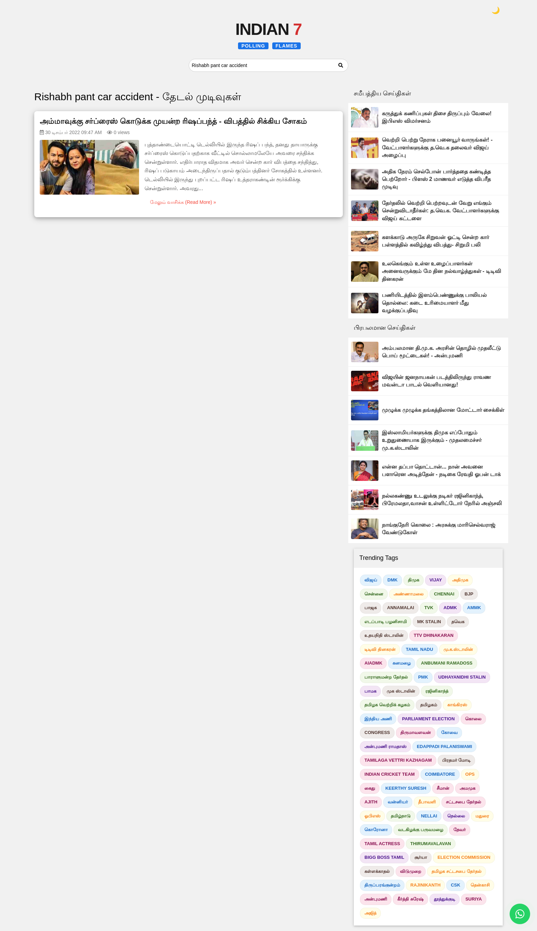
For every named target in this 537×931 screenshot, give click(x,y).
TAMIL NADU (419, 649)
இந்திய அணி (378, 718)
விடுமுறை (410, 871)
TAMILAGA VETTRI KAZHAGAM (398, 760)
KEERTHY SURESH (405, 788)
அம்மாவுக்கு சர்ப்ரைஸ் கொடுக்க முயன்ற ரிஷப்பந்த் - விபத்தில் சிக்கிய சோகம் (173, 121)
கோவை (449, 732)
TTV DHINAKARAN (433, 635)
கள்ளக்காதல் (377, 871)
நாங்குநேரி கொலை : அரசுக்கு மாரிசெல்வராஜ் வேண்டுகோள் (438, 528)
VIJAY (435, 579)
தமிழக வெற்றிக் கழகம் (387, 704)
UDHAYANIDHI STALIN (462, 677)
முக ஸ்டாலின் (401, 691)
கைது (369, 788)
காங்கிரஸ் (457, 704)
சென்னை (373, 593)
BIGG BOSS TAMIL (384, 857)
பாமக (370, 691)
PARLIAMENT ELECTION (428, 718)
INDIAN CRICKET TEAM (389, 774)
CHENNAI (444, 593)
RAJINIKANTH (425, 885)
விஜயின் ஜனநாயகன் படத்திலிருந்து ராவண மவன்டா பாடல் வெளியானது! (436, 381)
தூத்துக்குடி (444, 899)
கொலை (473, 718)
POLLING (253, 46)
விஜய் (370, 579)
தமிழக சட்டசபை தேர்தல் (456, 871)
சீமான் (443, 788)
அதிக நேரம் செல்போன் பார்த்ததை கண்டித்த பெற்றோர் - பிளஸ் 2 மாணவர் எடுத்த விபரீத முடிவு (436, 179)
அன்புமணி (375, 899)
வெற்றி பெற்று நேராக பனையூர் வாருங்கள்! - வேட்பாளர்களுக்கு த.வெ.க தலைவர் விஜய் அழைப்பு (437, 147)
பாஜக (370, 607)
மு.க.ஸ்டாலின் (458, 649)
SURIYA (473, 899)
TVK (428, 607)
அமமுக (467, 788)
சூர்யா (420, 857)
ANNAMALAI (400, 607)
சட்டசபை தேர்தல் (463, 801)
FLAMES (287, 46)
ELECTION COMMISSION (463, 857)
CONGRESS (377, 732)
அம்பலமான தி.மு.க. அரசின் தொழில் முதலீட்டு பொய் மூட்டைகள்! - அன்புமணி (441, 351)
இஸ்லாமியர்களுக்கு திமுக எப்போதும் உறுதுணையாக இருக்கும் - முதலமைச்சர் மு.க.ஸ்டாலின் (432, 440)
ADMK (450, 607)
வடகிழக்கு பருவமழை (420, 829)
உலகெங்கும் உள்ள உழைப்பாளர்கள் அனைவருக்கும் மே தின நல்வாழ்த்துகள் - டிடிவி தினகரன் (441, 271)
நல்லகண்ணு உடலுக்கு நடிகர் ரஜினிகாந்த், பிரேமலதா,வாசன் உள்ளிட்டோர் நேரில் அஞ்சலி (442, 499)
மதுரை (482, 815)
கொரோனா (376, 829)
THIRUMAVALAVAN (430, 843)
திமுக (413, 579)
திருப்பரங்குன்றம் (382, 885)
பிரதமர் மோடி (456, 760)
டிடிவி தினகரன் (380, 649)
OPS (470, 774)
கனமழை (401, 663)
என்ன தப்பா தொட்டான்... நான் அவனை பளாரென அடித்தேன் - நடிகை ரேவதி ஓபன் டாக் (441, 470)
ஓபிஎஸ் (372, 815)
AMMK (474, 607)
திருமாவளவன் (415, 732)
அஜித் (370, 913)
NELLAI (429, 815)
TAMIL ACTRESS (382, 843)
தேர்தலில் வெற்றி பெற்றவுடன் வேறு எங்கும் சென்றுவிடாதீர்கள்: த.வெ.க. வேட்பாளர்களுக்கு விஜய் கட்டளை (440, 210)
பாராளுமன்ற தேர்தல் (386, 677)
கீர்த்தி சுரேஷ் (410, 899)
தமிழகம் (428, 704)
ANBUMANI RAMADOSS (446, 663)
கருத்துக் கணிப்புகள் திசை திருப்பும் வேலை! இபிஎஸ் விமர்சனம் (436, 117)
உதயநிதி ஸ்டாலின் (383, 635)
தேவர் (459, 829)
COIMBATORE (440, 774)
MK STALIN (429, 621)
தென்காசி (480, 885)
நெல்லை (456, 815)
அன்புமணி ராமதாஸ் (385, 746)
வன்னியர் (398, 801)
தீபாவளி (427, 801)
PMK (423, 677)
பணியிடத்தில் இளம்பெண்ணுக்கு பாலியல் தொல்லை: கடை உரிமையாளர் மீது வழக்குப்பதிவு (434, 302)
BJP (469, 593)
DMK (392, 579)
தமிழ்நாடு (401, 815)
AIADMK (373, 663)
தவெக (457, 621)
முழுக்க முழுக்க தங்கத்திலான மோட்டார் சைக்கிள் (443, 410)
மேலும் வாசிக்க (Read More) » (183, 202)
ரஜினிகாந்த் (436, 691)
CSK (455, 885)
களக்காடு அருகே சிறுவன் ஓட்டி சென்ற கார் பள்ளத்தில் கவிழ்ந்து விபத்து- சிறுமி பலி (435, 241)
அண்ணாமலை (409, 593)
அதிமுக (460, 579)
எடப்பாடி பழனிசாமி (385, 621)
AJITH (370, 801)
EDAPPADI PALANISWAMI (444, 746)
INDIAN (268, 29)
